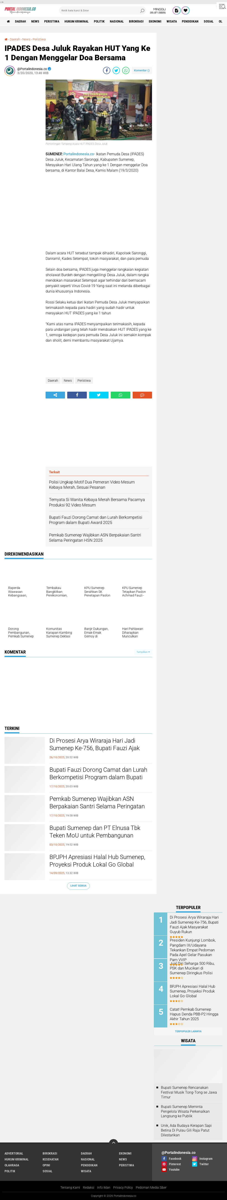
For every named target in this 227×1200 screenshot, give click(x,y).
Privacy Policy (123, 1187)
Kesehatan (51, 1159)
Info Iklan (103, 1187)
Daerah (20, 21)
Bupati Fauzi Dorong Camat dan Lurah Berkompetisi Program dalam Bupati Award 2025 (98, 777)
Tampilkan (143, 652)
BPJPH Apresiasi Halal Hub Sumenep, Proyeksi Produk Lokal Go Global (97, 861)
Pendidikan (190, 21)
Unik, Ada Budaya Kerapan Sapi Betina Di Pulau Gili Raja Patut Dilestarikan (186, 1130)
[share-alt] (55, 395)
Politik (99, 21)
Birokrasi (136, 21)
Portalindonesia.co (78, 154)
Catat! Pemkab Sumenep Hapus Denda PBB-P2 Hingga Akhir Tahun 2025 (193, 1014)
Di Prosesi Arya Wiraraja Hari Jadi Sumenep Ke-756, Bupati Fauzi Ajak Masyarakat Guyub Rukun (94, 748)
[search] (102, 10)
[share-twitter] (116, 70)
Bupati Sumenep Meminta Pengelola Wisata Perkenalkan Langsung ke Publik (185, 1111)
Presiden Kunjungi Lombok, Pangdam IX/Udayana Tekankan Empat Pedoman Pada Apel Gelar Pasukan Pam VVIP (192, 949)
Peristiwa (51, 21)
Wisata (172, 21)
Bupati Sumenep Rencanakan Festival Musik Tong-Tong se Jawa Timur (189, 1092)
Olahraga (12, 1165)
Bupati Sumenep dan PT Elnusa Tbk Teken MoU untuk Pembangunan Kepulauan (94, 835)
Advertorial (14, 1153)
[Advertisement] (23, 148)
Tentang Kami (70, 1187)
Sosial (209, 21)
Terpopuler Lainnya (188, 1031)
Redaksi (88, 1187)
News (35, 21)
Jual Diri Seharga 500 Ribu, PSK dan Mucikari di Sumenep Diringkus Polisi (194, 968)
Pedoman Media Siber (151, 1187)
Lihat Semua (78, 885)
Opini (46, 1165)
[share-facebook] (106, 70)
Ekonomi (155, 21)
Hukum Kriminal (77, 21)
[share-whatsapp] (125, 70)
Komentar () (142, 70)
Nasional (117, 21)
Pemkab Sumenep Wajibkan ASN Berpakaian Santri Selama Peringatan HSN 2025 (97, 806)
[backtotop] (113, 1143)
